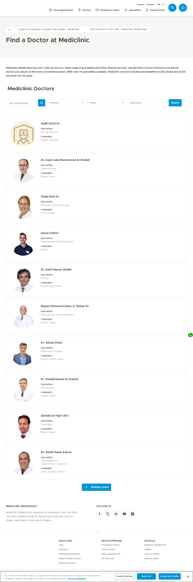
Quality (147, 549)
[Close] (188, 576)
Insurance (63, 549)
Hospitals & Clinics (110, 545)
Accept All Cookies (169, 576)
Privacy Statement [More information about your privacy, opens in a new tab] (77, 579)
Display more (96, 487)
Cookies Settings (124, 576)
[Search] (41, 102)
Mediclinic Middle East (155, 545)
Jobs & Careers (152, 554)
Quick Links (65, 541)
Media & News (151, 559)
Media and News (67, 563)
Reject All (146, 576)
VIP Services (107, 559)
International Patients (69, 554)
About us (149, 541)
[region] (96, 576)
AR (163, 5)
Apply (175, 102)
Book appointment (110, 554)
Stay (61, 545)
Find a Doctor (108, 549)
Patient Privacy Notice (70, 559)
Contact (150, 5)
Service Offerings (111, 541)
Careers (140, 5)
